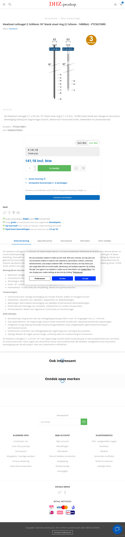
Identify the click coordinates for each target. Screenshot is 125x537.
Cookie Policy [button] (86, 269)
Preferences (40, 278)
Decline (62, 278)
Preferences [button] (77, 272)
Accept (85, 278)
